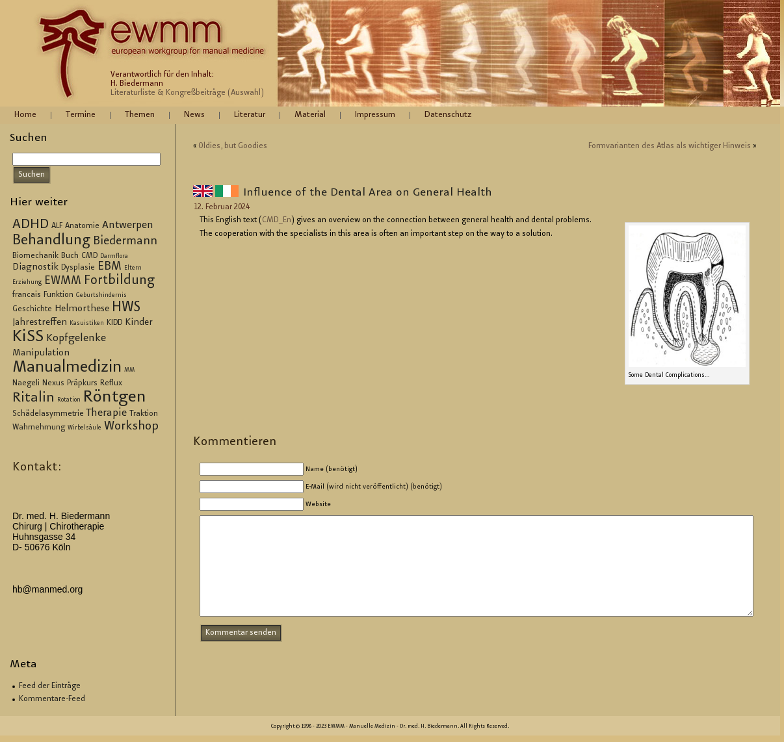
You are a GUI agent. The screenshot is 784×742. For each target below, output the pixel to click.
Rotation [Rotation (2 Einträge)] (69, 400)
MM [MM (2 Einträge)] (129, 370)
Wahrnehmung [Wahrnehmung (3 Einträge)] (38, 427)
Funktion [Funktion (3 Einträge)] (58, 295)
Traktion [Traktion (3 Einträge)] (143, 413)
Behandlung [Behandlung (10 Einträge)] (51, 241)
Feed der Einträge (50, 686)
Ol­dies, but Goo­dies (232, 146)
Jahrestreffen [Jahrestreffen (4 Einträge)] (39, 323)
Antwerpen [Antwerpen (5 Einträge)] (127, 226)
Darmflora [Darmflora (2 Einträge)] (114, 256)
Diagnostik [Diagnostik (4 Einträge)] (35, 267)
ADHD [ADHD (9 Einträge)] (30, 225)
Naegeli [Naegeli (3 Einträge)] (26, 383)
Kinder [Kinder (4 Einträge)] (139, 323)
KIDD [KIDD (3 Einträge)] (114, 322)
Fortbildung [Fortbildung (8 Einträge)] (119, 281)
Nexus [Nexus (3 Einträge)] (53, 383)
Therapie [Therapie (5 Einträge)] (106, 413)
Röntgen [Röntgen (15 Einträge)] (114, 397)
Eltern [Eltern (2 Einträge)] (133, 268)
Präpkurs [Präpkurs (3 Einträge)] (82, 383)
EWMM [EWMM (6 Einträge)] (62, 281)
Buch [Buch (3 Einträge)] (70, 256)
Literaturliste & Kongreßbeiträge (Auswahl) (187, 92)
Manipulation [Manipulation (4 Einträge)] (41, 353)
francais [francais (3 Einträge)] (26, 295)
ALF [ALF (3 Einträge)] (56, 226)
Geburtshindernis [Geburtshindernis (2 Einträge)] (101, 295)
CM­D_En (276, 220)
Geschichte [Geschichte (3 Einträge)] (32, 309)
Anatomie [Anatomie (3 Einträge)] (82, 226)
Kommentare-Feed (52, 699)
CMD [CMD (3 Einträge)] (89, 256)
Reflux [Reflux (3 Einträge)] (111, 383)
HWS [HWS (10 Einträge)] (126, 308)
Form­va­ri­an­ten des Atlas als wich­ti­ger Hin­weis (669, 146)
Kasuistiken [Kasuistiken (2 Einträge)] (87, 323)
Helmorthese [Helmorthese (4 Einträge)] (82, 309)
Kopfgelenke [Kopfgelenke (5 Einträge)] (76, 339)
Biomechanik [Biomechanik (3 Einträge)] (35, 256)
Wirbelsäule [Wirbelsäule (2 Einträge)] (84, 428)
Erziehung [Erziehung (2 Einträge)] (27, 282)
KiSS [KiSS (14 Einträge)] (28, 337)
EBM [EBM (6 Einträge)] (110, 267)
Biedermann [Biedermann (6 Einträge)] (125, 241)
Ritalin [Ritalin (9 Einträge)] (33, 398)
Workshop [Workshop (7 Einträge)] (131, 426)
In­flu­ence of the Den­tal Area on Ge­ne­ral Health (367, 192)
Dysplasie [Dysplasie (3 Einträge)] (78, 267)
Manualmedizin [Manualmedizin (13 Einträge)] (67, 368)
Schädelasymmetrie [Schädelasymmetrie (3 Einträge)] (48, 413)
